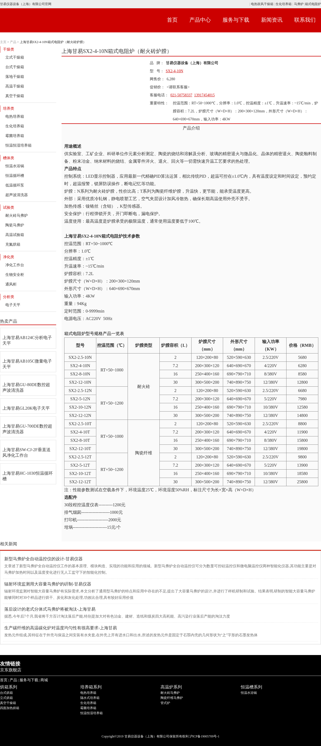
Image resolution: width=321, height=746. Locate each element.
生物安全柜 (14, 275)
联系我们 (305, 20)
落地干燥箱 (14, 77)
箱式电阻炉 (313, 4)
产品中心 (200, 20)
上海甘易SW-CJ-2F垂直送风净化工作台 (26, 452)
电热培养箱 (14, 117)
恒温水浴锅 (14, 166)
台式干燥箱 (14, 67)
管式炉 (165, 703)
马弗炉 (299, 4)
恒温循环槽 (14, 176)
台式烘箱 (6, 693)
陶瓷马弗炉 (14, 225)
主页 (3, 42)
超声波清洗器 (16, 195)
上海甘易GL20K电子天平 (26, 408)
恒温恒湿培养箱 (18, 145)
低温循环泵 (14, 185)
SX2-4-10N (174, 71)
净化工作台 (14, 265)
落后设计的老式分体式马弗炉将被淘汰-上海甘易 (49, 609)
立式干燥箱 (14, 57)
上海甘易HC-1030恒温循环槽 (27, 476)
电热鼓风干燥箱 (261, 4)
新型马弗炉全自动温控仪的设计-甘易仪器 (43, 559)
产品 (13, 42)
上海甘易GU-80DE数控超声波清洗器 (26, 387)
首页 (172, 20)
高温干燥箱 (14, 86)
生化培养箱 (284, 4)
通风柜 (11, 284)
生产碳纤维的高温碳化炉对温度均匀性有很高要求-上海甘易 (60, 628)
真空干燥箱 (14, 96)
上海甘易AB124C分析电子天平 (27, 340)
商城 (44, 680)
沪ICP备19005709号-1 (204, 736)
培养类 (8, 108)
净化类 (8, 257)
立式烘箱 (6, 698)
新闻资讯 (271, 20)
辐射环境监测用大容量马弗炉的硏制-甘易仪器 (47, 584)
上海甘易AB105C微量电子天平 (27, 364)
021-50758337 (181, 95)
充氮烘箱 (12, 244)
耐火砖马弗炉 (16, 216)
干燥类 (8, 49)
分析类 (8, 297)
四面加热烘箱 (9, 708)
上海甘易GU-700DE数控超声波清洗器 (27, 429)
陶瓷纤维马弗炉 (171, 698)
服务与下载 (236, 20)
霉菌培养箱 (14, 136)
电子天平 (12, 305)
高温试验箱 (14, 235)
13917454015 (204, 95)
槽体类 (8, 158)
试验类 (8, 207)
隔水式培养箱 (90, 698)
